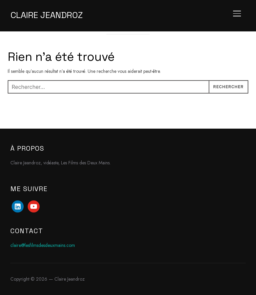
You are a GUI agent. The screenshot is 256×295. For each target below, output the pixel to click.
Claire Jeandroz (46, 15)
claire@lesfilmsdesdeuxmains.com (42, 245)
